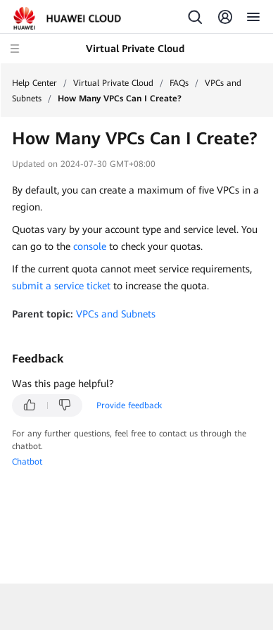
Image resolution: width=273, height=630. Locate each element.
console (89, 246)
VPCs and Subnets (115, 314)
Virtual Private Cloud (113, 83)
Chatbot (27, 462)
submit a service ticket (61, 285)
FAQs (179, 83)
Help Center (34, 83)
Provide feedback (129, 405)
